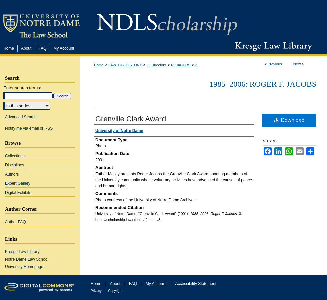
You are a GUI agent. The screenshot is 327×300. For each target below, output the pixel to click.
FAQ (133, 283)
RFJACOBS (181, 65)
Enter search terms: (22, 87)
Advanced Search (21, 117)
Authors (12, 174)
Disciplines (14, 165)
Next (297, 64)
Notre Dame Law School (26, 259)
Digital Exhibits (18, 192)
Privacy (96, 291)
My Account (156, 283)
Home (99, 65)
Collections (15, 156)
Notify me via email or (29, 128)
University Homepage (24, 266)
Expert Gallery (17, 183)
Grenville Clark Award (130, 119)
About (115, 283)
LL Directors (156, 65)
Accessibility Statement (195, 283)
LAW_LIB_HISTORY (125, 65)
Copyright (115, 291)
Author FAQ (15, 222)
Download (289, 120)
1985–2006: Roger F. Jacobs (262, 84)
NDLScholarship (167, 21)
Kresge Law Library (272, 46)
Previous (275, 64)
